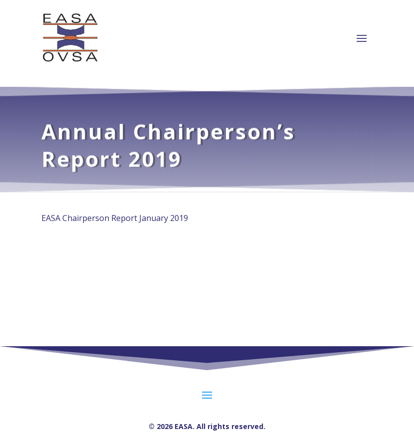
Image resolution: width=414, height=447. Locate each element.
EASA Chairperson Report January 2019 (114, 218)
